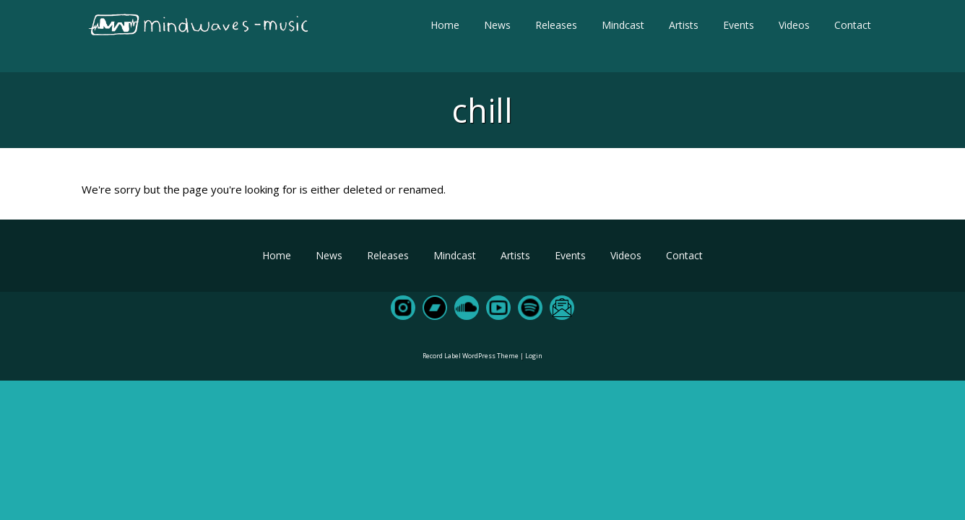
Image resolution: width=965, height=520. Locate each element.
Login (533, 355)
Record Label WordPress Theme (471, 355)
